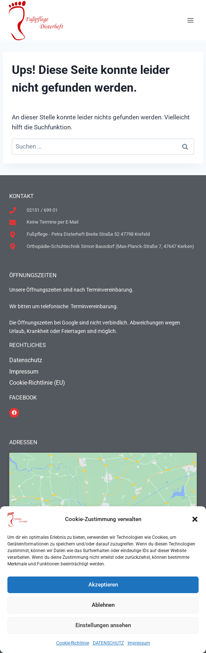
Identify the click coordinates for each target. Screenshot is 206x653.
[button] (195, 519)
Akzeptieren (103, 584)
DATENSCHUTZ (108, 643)
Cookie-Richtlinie (72, 643)
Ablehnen (103, 605)
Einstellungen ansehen (103, 625)
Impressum (139, 643)
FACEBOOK (23, 397)
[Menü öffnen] (190, 20)
